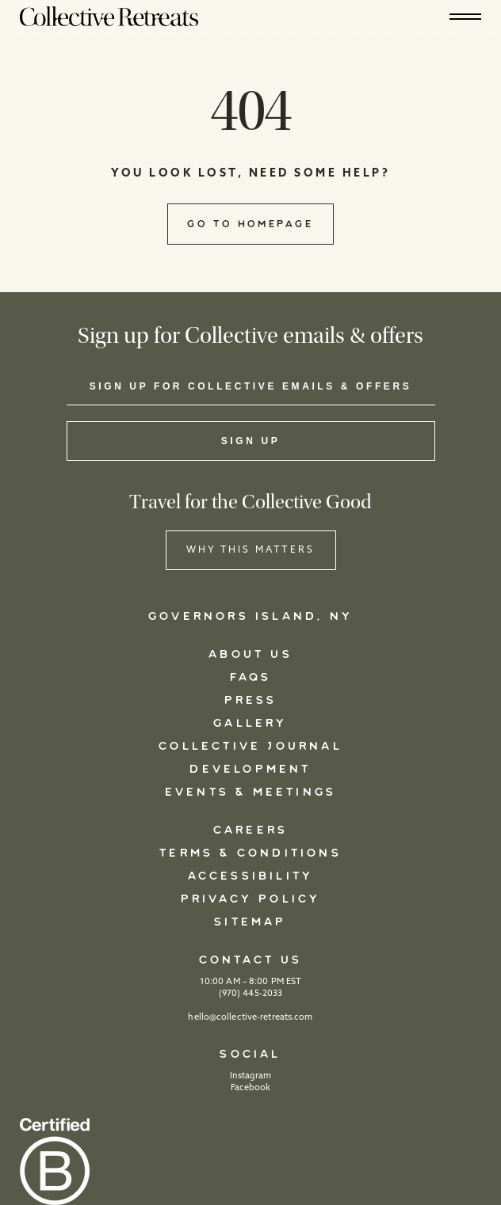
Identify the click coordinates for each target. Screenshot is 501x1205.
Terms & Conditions (250, 853)
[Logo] (109, 15)
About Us (250, 654)
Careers (250, 830)
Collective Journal (250, 746)
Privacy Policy (251, 899)
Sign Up (251, 441)
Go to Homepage (250, 224)
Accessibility (251, 876)
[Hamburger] (465, 16)
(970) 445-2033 (251, 994)
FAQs (251, 677)
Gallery (250, 723)
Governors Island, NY (250, 616)
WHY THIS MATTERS (250, 550)
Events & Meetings (250, 792)
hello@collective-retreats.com (250, 1017)
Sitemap (250, 922)
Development (250, 769)
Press (250, 700)
